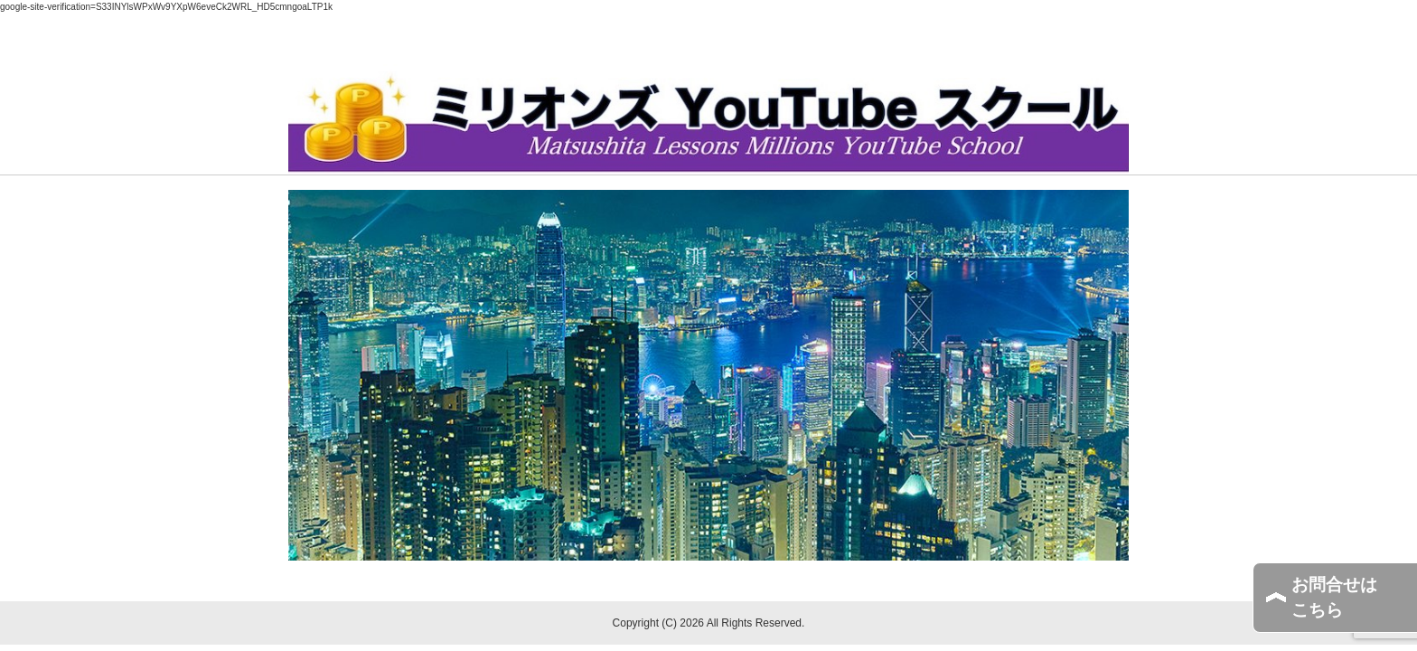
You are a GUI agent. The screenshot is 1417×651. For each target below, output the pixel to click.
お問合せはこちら (1334, 597)
